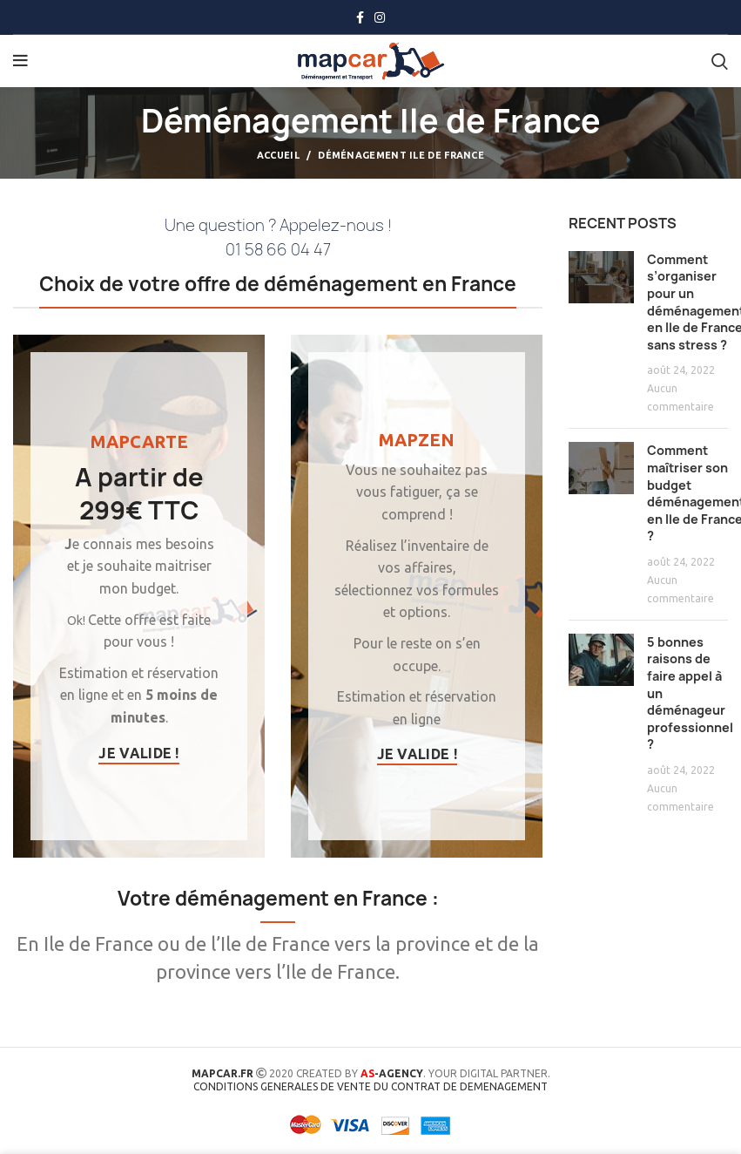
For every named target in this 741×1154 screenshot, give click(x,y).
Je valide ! (138, 753)
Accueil (278, 155)
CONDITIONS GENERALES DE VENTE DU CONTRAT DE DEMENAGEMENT (370, 1086)
